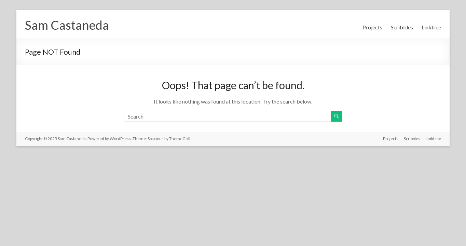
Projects (372, 27)
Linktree (431, 27)
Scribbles (402, 27)
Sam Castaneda (67, 24)
